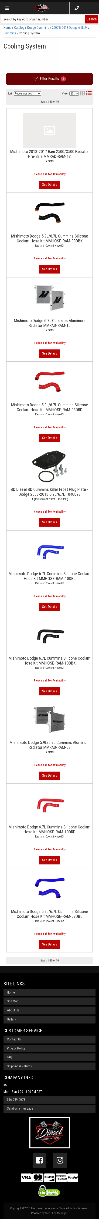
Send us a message (20, 1108)
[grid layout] (82, 94)
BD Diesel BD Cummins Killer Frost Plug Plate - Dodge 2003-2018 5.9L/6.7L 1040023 (49, 492)
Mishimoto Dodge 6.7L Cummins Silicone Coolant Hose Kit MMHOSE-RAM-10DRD (50, 829)
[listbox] (27, 93)
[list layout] (89, 94)
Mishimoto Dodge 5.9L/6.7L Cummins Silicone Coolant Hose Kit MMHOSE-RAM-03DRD (49, 407)
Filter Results (49, 78)
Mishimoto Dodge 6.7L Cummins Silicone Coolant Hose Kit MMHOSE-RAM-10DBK (50, 660)
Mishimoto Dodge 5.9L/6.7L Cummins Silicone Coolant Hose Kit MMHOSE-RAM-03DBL (49, 914)
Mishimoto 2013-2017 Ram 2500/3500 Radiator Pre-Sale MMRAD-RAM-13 (49, 154)
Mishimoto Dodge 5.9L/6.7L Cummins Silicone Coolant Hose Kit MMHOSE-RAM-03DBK (49, 238)
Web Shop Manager (56, 1213)
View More (49, 185)
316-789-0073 (16, 1100)
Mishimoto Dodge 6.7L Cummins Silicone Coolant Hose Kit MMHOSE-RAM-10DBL (50, 576)
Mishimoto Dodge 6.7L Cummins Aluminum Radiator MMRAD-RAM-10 (49, 323)
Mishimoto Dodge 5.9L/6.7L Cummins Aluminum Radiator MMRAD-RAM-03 (49, 745)
